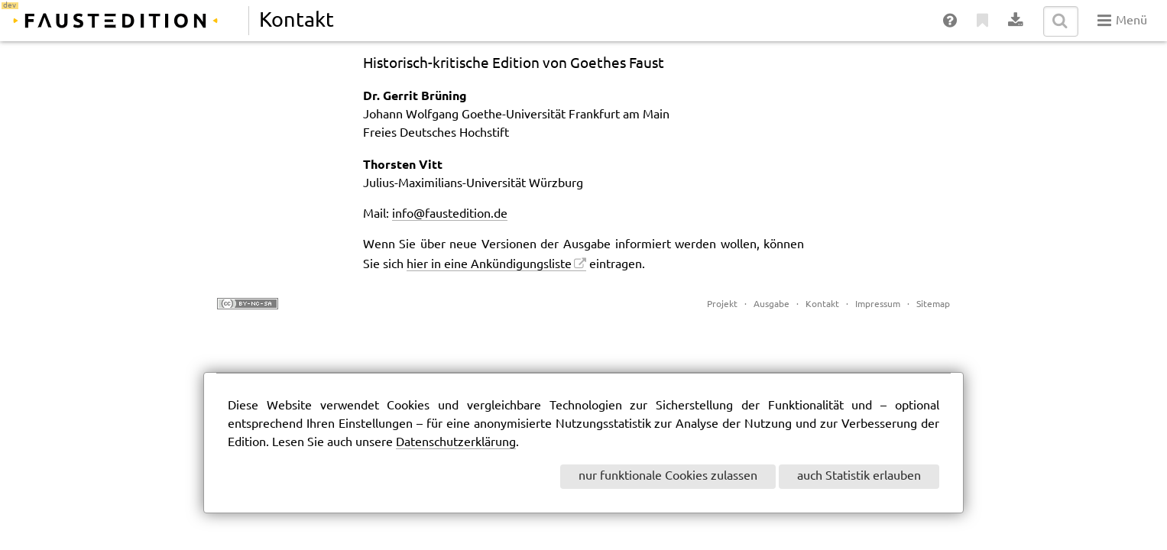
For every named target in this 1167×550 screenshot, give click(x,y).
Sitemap (933, 304)
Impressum (877, 304)
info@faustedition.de (449, 214)
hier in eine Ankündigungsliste (489, 264)
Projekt (722, 304)
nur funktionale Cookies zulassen (668, 476)
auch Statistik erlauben (859, 476)
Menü (1122, 21)
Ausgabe (771, 304)
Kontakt (822, 304)
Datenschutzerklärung (456, 442)
